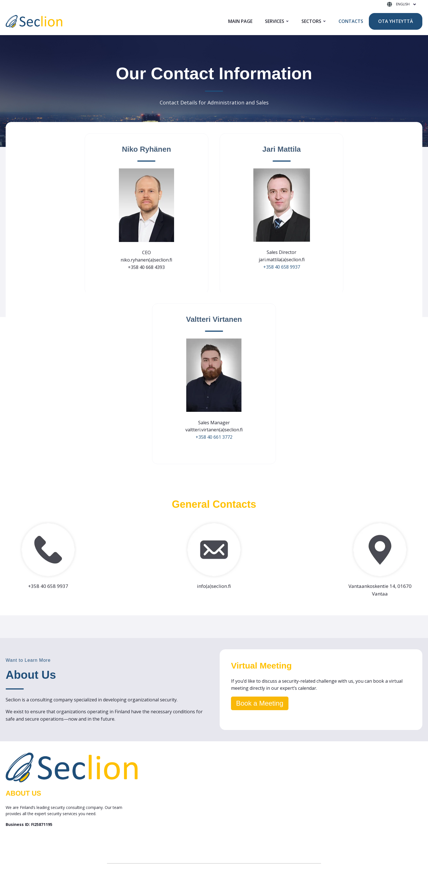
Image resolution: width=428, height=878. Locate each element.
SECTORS (311, 21)
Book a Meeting (259, 703)
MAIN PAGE (240, 21)
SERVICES (274, 21)
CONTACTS (351, 21)
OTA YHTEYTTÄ (395, 21)
